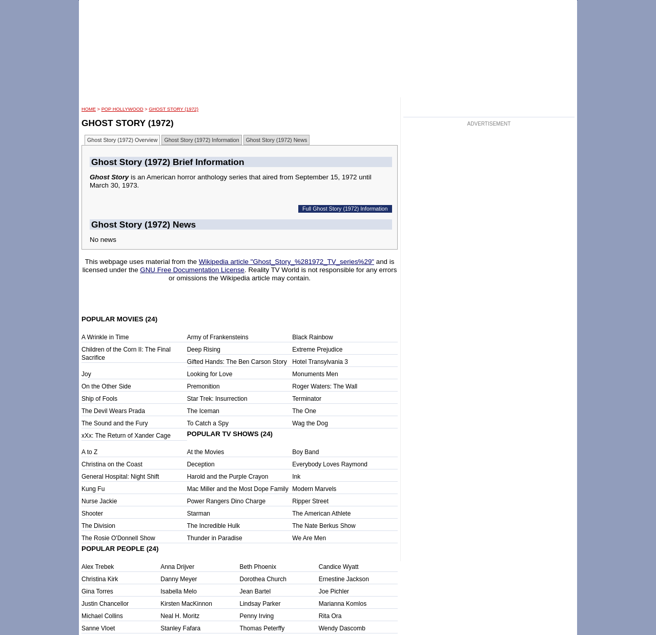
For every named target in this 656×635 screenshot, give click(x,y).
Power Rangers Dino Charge (226, 501)
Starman (198, 513)
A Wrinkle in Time (105, 337)
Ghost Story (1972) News (277, 140)
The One (304, 411)
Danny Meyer (178, 579)
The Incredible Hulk (213, 525)
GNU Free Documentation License (192, 270)
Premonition (203, 386)
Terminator (306, 398)
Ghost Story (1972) (173, 109)
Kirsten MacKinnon (186, 603)
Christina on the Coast (111, 464)
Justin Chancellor (105, 603)
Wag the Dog (310, 423)
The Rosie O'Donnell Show (118, 538)
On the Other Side (106, 386)
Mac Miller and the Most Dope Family (238, 489)
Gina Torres (97, 591)
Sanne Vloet (98, 628)
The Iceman (203, 411)
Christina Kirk (99, 579)
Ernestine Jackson (344, 579)
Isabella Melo (178, 591)
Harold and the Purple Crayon (228, 476)
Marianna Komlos (342, 603)
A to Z (89, 452)
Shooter (92, 513)
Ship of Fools (99, 398)
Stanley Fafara (180, 628)
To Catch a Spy (208, 423)
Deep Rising (203, 349)
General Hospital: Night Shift (120, 476)
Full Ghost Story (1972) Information (344, 209)
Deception (201, 464)
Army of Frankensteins (218, 337)
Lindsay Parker (260, 603)
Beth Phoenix (258, 566)
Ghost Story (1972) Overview (122, 140)
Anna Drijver (177, 566)
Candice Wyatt (339, 566)
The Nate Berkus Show (323, 525)
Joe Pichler (334, 591)
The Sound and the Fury (114, 423)
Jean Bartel (255, 591)
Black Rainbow (312, 337)
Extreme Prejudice (317, 349)
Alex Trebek (97, 566)
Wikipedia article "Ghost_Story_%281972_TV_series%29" (286, 261)
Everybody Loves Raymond (329, 464)
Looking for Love (210, 374)
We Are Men (309, 538)
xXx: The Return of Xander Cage (126, 435)
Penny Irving (257, 616)
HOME (88, 109)
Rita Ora (330, 616)
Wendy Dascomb (342, 628)
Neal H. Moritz (179, 616)
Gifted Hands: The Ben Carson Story (237, 361)
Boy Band (305, 452)
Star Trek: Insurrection (217, 398)
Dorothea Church (263, 579)
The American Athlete (321, 513)
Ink (296, 476)
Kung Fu (93, 489)
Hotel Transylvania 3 (320, 361)
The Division (98, 525)
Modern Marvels (314, 489)
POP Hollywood (122, 109)
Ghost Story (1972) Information (201, 140)
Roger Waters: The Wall (324, 386)
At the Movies (205, 452)
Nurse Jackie (99, 501)
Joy (86, 374)
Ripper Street (310, 501)
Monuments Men (315, 374)
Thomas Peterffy (262, 628)
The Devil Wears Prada (113, 411)
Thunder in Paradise (214, 538)
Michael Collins (102, 616)
